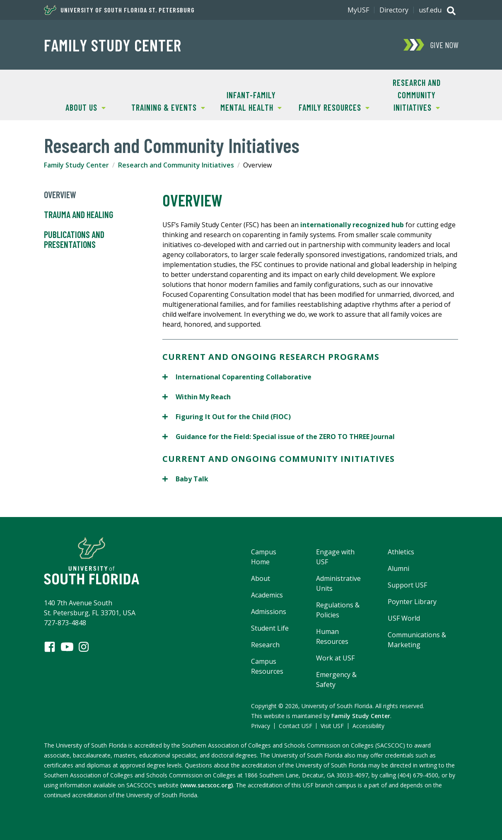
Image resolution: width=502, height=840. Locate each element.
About (260, 578)
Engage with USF (335, 556)
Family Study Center (112, 44)
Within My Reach (196, 396)
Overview (60, 195)
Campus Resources (267, 666)
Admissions (268, 611)
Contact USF (295, 726)
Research (265, 644)
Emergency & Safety (336, 679)
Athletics (401, 551)
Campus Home (263, 556)
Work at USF (335, 658)
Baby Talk (185, 478)
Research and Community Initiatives (408, 94)
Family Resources (330, 106)
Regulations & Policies (338, 609)
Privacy (260, 726)
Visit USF (332, 726)
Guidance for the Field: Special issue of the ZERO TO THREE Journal (278, 436)
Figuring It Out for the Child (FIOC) (226, 416)
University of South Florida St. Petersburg (119, 10)
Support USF (407, 585)
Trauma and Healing (78, 215)
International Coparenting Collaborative (237, 376)
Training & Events (166, 106)
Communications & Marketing (417, 639)
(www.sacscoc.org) (206, 785)
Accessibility (368, 726)
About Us (75, 106)
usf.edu (430, 10)
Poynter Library (412, 601)
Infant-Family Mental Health (246, 100)
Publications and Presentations (74, 240)
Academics (267, 595)
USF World (404, 618)
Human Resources (332, 636)
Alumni (398, 568)
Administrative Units (338, 583)
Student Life (270, 628)
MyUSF (358, 10)
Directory (393, 10)
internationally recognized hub (352, 224)
